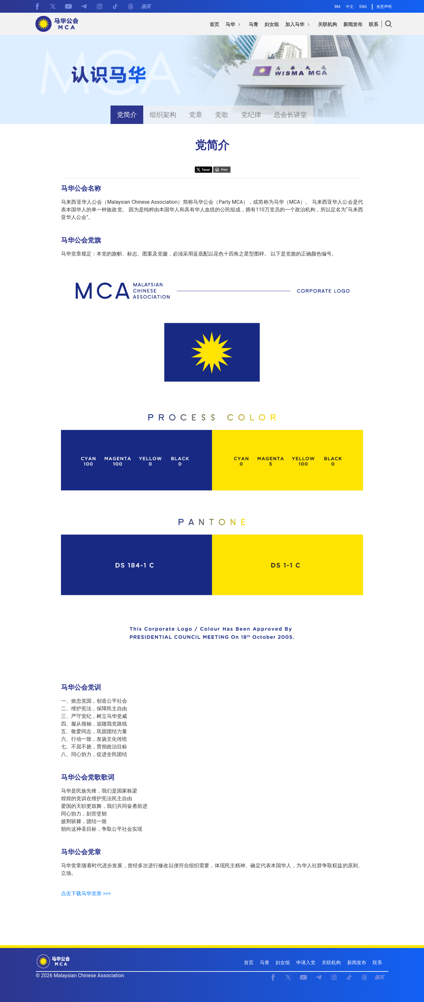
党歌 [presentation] (221, 115)
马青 (264, 962)
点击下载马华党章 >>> (86, 893)
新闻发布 (356, 962)
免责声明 (384, 6)
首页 (248, 962)
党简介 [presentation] (127, 115)
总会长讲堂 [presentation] (290, 115)
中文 (349, 6)
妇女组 (283, 962)
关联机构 (331, 962)
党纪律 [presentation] (251, 115)
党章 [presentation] (195, 115)
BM (337, 6)
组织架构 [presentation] (163, 115)
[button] (234, 25)
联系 (377, 962)
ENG (363, 6)
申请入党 (305, 962)
